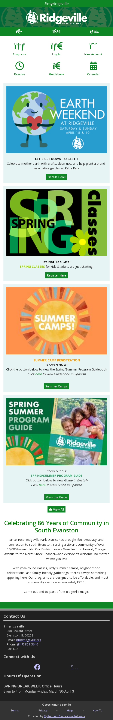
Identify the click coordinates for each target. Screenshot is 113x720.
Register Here (56, 275)
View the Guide (56, 497)
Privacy (43, 710)
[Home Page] (19, 31)
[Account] (56, 31)
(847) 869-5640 (27, 644)
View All (56, 509)
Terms (15, 710)
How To (97, 710)
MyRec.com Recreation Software (64, 716)
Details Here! (56, 177)
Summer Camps (56, 386)
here (38, 374)
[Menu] (94, 31)
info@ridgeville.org (28, 640)
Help (70, 710)
